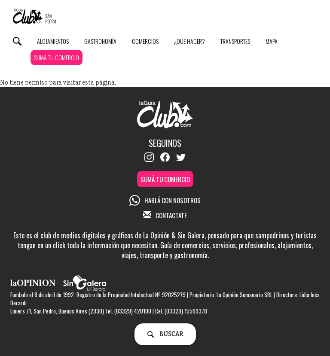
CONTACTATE (165, 215)
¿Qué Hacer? (189, 41)
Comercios (145, 41)
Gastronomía (100, 41)
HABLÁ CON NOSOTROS (165, 200)
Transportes (235, 41)
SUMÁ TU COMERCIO (56, 57)
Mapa (272, 41)
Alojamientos (53, 41)
